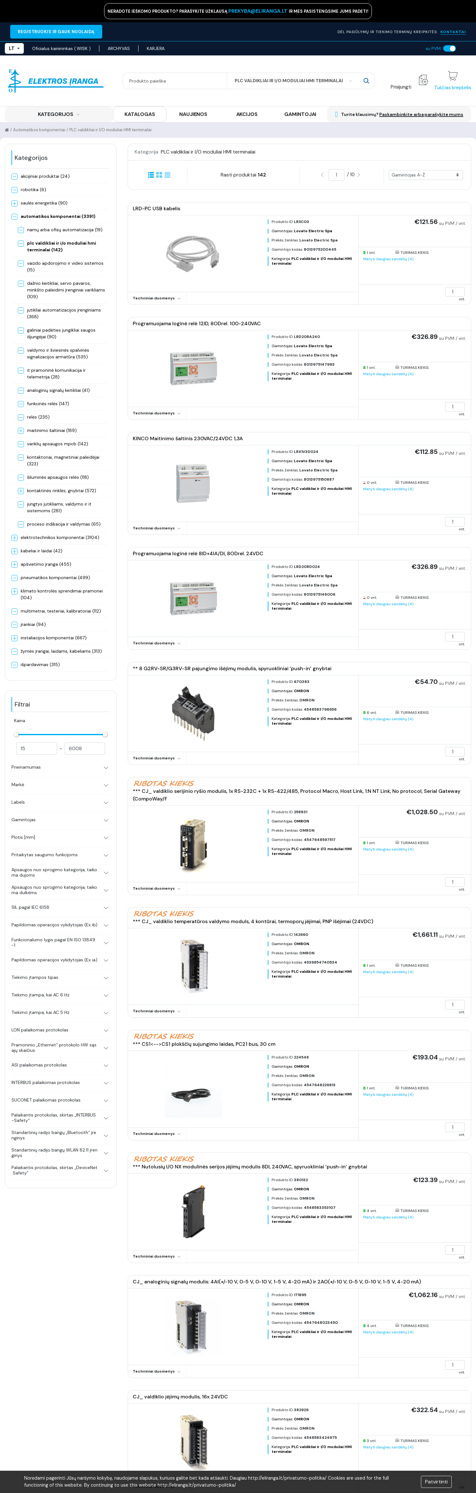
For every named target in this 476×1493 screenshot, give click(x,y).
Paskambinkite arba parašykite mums (421, 114)
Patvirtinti (436, 1481)
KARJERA (156, 48)
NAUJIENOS (193, 114)
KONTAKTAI (453, 31)
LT (14, 48)
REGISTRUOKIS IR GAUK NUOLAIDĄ (56, 31)
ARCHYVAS (119, 48)
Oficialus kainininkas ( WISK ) (61, 48)
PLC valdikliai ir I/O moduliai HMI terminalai (110, 130)
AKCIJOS (247, 114)
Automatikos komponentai (39, 130)
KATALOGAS (139, 114)
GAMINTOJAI (300, 114)
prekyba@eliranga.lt (258, 11)
